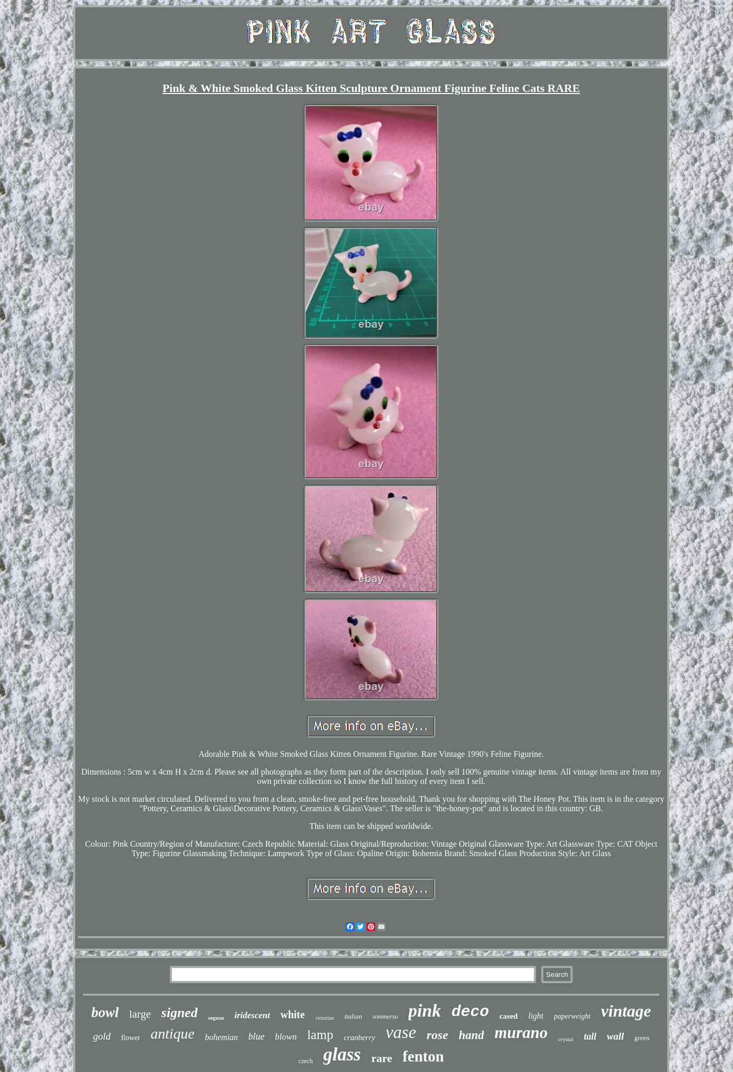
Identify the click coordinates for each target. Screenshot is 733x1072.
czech (305, 1061)
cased (508, 1016)
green (641, 1038)
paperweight (572, 1016)
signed (179, 1012)
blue (256, 1036)
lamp (320, 1035)
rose (437, 1035)
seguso (216, 1018)
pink (425, 1010)
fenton (423, 1056)
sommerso (385, 1016)
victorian (324, 1018)
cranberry (359, 1037)
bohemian (221, 1037)
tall (590, 1036)
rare (381, 1058)
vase (401, 1032)
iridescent (252, 1015)
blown (286, 1037)
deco (470, 1012)
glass (342, 1054)
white (293, 1014)
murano (521, 1032)
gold (102, 1036)
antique (172, 1033)
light (535, 1015)
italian (353, 1016)
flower (131, 1038)
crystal (565, 1039)
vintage (626, 1010)
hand (471, 1035)
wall (615, 1036)
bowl (105, 1012)
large (140, 1014)
